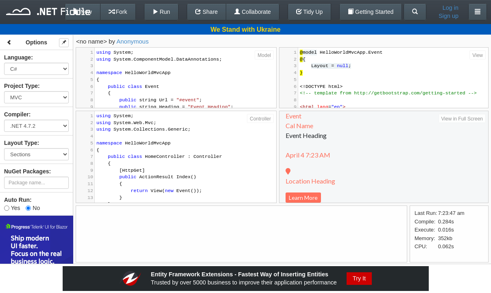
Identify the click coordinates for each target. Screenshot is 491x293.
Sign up (448, 16)
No (33, 208)
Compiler (16, 114)
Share (206, 12)
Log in (450, 7)
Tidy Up (309, 12)
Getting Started (370, 12)
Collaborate (252, 12)
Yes (12, 208)
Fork (118, 12)
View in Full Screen (462, 119)
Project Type (21, 86)
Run (161, 12)
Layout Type (20, 143)
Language (17, 57)
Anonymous (132, 41)
